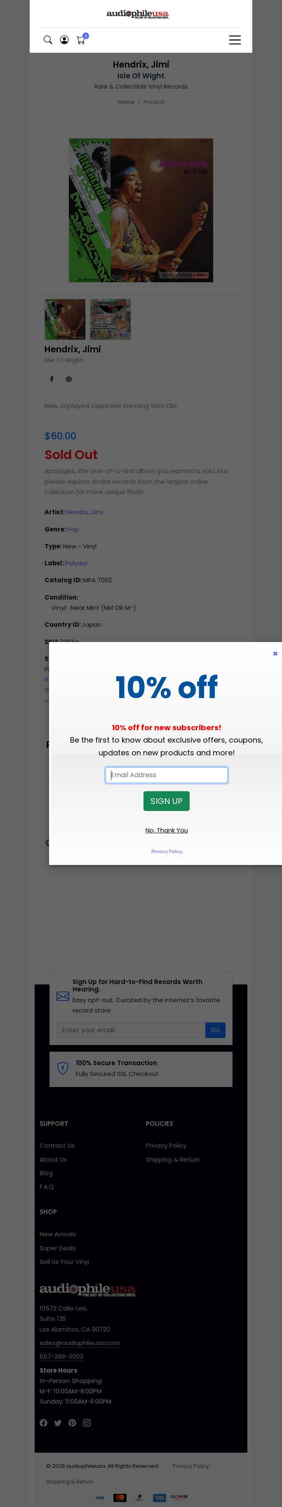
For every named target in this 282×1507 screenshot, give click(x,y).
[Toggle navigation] (235, 40)
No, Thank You (167, 830)
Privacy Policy (166, 851)
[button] (48, 40)
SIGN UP (166, 801)
